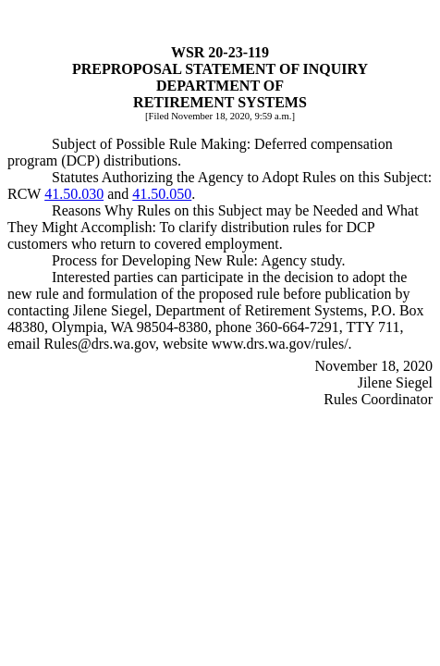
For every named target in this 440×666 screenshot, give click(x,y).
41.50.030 (74, 194)
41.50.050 (161, 194)
